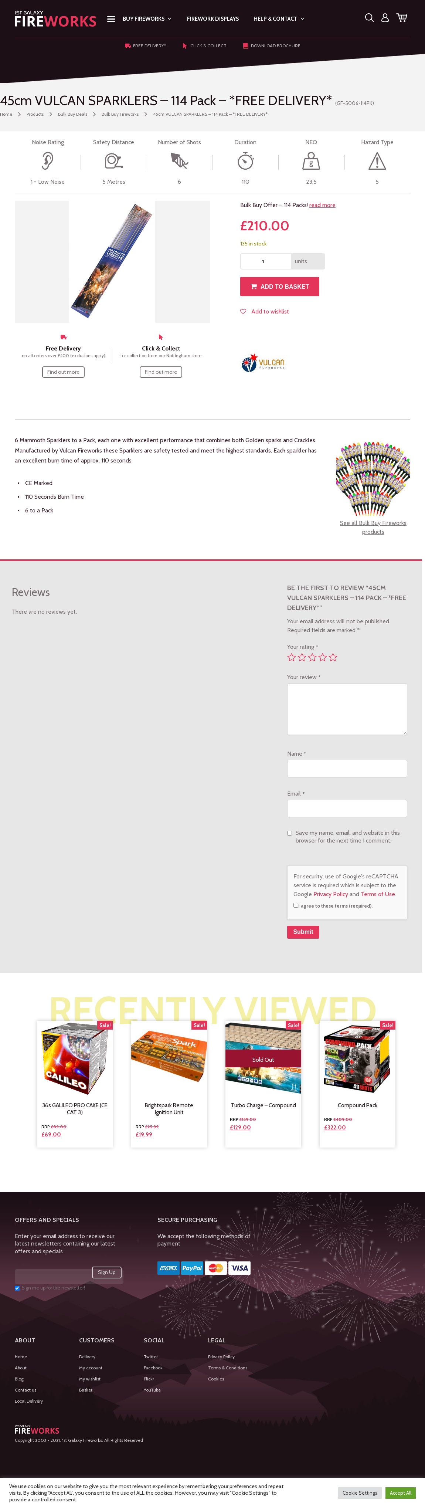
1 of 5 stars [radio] (291, 657)
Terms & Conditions (227, 1367)
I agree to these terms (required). (333, 906)
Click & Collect (204, 46)
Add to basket (285, 287)
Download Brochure (271, 46)
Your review (303, 677)
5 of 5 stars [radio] (333, 657)
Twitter (151, 1356)
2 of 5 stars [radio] (302, 657)
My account (90, 1367)
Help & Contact (279, 19)
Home (6, 114)
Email (296, 793)
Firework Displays (213, 19)
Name (296, 753)
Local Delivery (29, 1401)
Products (35, 114)
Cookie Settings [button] (360, 1493)
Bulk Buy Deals (72, 114)
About (21, 1367)
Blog (19, 1379)
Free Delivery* (145, 46)
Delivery (87, 1356)
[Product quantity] (266, 261)
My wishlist (90, 1379)
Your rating (302, 646)
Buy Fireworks (147, 19)
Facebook (153, 1367)
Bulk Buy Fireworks (120, 114)
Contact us (25, 1390)
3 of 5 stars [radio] (312, 657)
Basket (85, 1390)
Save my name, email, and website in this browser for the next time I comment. (348, 836)
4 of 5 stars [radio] (322, 657)
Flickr (149, 1379)
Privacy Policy (330, 894)
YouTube (152, 1390)
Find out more (63, 372)
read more (322, 205)
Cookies (216, 1379)
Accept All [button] (400, 1493)
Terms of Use (378, 894)
